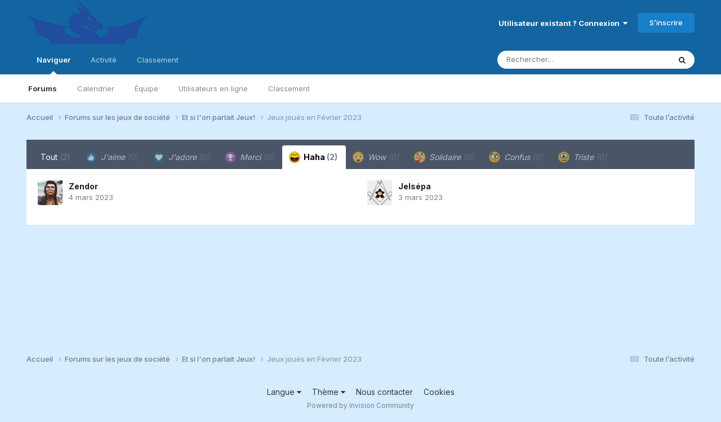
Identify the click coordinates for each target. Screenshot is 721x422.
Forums (42, 88)
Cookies (439, 392)
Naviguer (53, 64)
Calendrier (95, 88)
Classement (289, 88)
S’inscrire (666, 22)
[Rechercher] (551, 60)
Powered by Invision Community (360, 405)
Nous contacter (384, 392)
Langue (284, 392)
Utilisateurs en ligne (213, 88)
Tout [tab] (55, 157)
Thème (328, 392)
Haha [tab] (313, 157)
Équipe (146, 88)
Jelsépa (414, 186)
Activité (104, 59)
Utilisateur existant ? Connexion (563, 23)
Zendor (83, 186)
